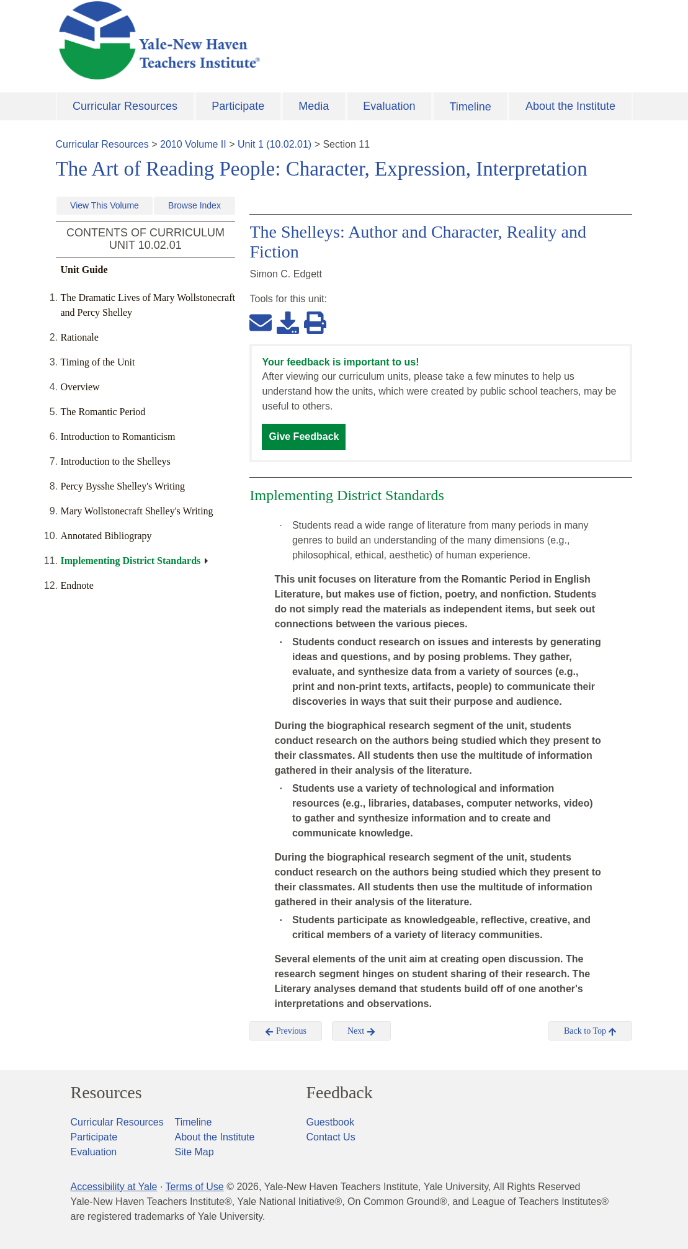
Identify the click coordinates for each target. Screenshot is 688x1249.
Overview (80, 387)
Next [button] (361, 1031)
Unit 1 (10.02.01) (274, 144)
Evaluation (389, 106)
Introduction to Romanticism (118, 436)
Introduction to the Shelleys (116, 461)
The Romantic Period (103, 411)
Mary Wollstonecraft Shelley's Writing (137, 511)
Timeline (470, 107)
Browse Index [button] (194, 205)
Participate (238, 106)
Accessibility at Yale (114, 1186)
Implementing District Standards (131, 560)
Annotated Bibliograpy (106, 535)
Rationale (80, 337)
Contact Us (330, 1137)
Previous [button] (285, 1031)
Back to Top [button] (590, 1031)
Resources (106, 1092)
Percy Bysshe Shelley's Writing (123, 486)
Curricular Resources (125, 106)
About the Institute (570, 106)
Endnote (77, 585)
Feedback (339, 1092)
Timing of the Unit (98, 362)
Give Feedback (304, 436)
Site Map (194, 1152)
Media (313, 106)
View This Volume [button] (104, 205)
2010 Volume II (193, 144)
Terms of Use (194, 1186)
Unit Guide (84, 269)
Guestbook (330, 1122)
